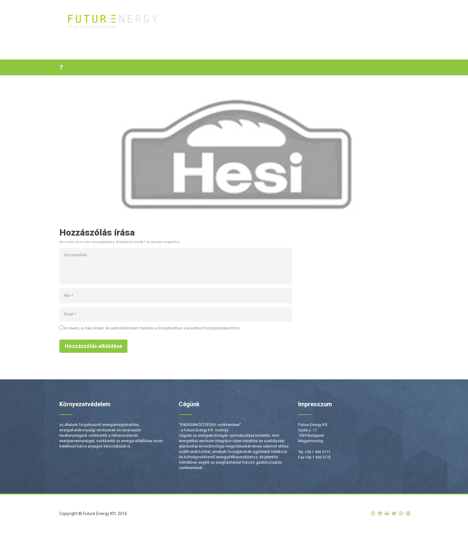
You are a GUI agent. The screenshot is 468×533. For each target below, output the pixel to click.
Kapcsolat (381, 21)
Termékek (257, 21)
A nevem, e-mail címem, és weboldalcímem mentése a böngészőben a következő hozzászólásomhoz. (152, 328)
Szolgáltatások (294, 21)
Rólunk (329, 21)
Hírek (353, 21)
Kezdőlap (227, 21)
